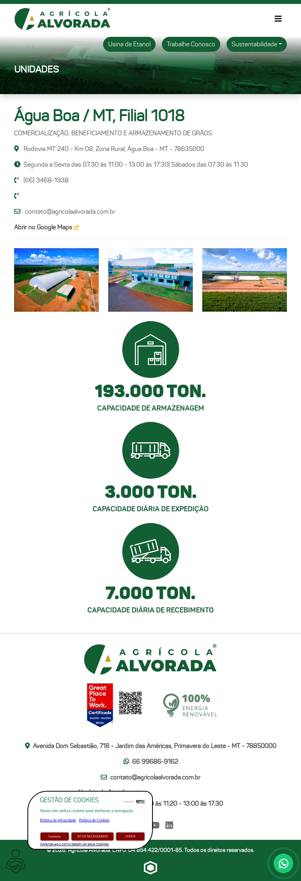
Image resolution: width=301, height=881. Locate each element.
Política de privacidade (58, 820)
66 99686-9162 (150, 761)
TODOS (130, 836)
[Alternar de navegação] (278, 19)
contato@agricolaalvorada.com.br (70, 211)
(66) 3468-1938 (41, 180)
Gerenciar (55, 836)
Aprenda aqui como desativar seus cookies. (74, 843)
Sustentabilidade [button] (254, 44)
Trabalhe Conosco (191, 44)
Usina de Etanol (129, 44)
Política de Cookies (94, 820)
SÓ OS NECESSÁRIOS (92, 836)
